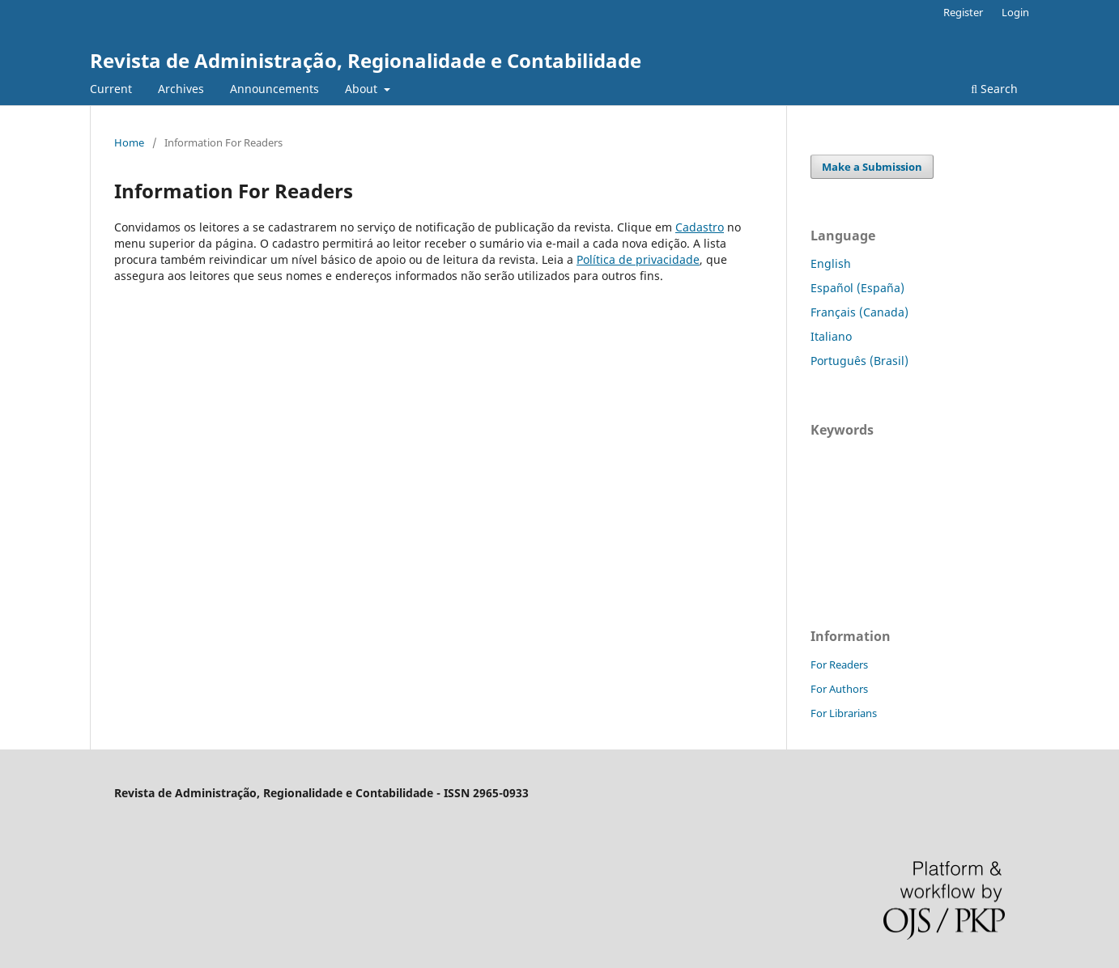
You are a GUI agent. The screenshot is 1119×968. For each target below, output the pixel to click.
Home (129, 142)
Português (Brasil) (859, 360)
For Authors (839, 688)
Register (963, 12)
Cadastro (699, 227)
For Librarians (844, 713)
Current (111, 88)
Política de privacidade (638, 259)
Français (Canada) (859, 312)
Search (994, 88)
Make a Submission (872, 166)
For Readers (839, 664)
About (363, 88)
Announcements (274, 88)
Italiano (831, 336)
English (831, 263)
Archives (181, 88)
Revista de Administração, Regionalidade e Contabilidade (365, 60)
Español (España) (857, 287)
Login (1015, 12)
